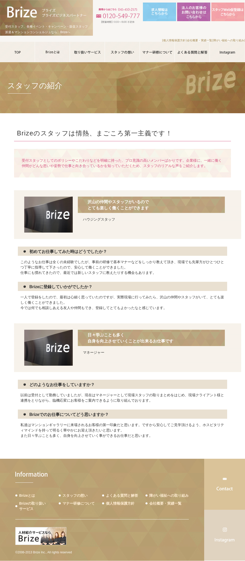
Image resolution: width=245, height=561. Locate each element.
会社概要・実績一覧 (199, 40)
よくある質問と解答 (122, 495)
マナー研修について (79, 503)
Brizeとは (27, 495)
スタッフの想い (75, 495)
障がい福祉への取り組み (228, 40)
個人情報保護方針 (174, 40)
